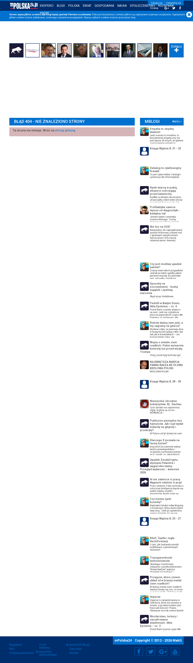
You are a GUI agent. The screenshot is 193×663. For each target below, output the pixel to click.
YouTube (175, 651)
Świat (87, 5)
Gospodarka (104, 5)
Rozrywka (166, 5)
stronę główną (65, 130)
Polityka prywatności (21, 652)
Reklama (44, 647)
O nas (42, 644)
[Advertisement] (96, 87)
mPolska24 (124, 640)
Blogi (61, 5)
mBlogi (152, 121)
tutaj (133, 17)
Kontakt (73, 652)
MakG (177, 640)
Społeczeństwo (142, 5)
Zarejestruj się (173, 3)
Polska (74, 5)
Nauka (122, 5)
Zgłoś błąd (75, 648)
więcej (176, 121)
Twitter (150, 651)
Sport (44, 13)
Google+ (163, 651)
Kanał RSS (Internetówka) (48, 653)
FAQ (11, 648)
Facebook (138, 651)
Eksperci (47, 5)
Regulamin (15, 644)
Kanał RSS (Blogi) (79, 644)
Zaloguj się (156, 3)
